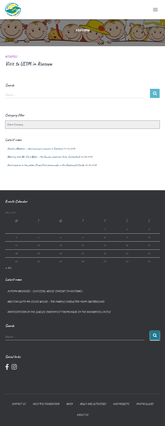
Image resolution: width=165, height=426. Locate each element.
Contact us (19, 404)
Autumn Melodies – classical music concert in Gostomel (35, 148)
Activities (11, 56)
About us (82, 415)
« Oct (8, 268)
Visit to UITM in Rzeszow (28, 63)
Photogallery (144, 404)
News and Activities (93, 404)
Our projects (121, 404)
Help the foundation (46, 404)
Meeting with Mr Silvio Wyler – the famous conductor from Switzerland (43, 157)
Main (69, 404)
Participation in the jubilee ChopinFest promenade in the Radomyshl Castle (45, 165)
